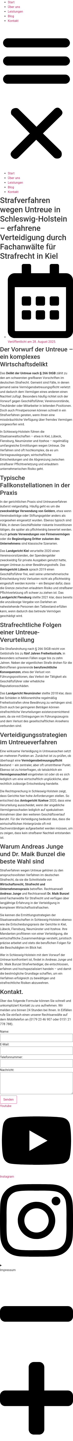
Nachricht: (7, 1070)
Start (11, 2)
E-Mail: (4, 1044)
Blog (11, 16)
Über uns (14, 7)
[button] (36, 97)
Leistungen (15, 11)
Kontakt (13, 21)
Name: (4, 1031)
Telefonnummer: (11, 1057)
